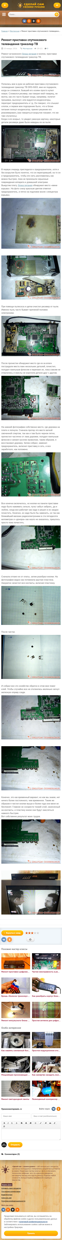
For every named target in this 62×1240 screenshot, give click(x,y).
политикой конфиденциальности (33, 1222)
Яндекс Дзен (7, 1185)
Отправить (15, 1144)
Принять (31, 1233)
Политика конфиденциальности (13, 1201)
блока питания (29, 54)
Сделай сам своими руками (31, 5)
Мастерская (27, 48)
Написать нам (6, 1198)
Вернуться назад (12, 933)
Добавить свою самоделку (11, 1188)
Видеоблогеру (6, 1195)
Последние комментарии (10, 1191)
